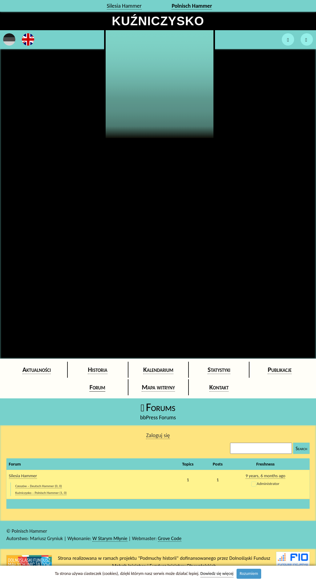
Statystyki (219, 369)
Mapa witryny (158, 387)
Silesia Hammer (124, 5)
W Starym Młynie (110, 538)
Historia (97, 369)
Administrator (268, 483)
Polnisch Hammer (192, 5)
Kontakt (219, 387)
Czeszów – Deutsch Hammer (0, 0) (38, 486)
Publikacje (279, 369)
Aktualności (36, 369)
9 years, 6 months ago (265, 475)
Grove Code (170, 538)
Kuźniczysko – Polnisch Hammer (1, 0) (41, 493)
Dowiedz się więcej (217, 573)
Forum (97, 387)
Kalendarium (158, 369)
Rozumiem (249, 573)
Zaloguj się (158, 435)
